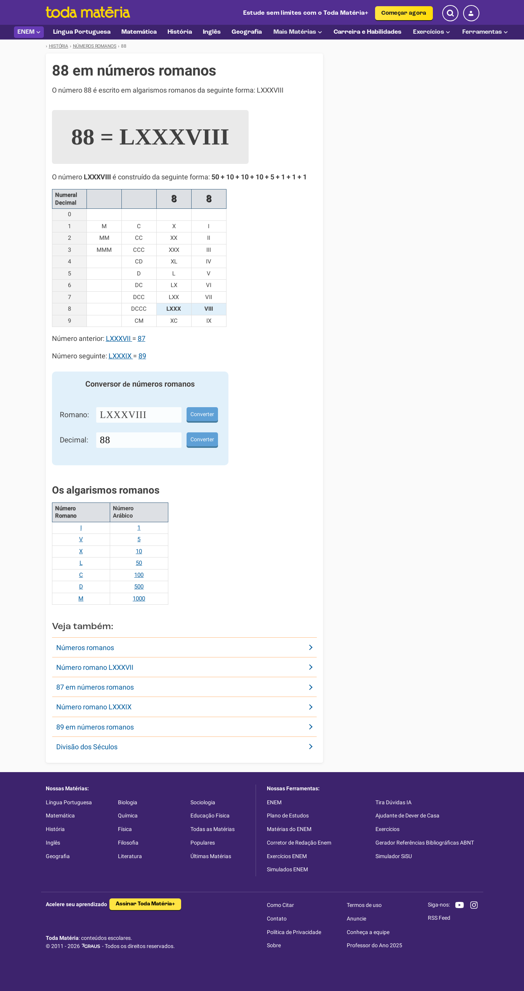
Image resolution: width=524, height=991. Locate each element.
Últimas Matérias (210, 856)
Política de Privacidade (294, 932)
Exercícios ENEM (287, 856)
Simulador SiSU (393, 856)
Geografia (58, 856)
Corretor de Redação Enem (299, 843)
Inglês (53, 843)
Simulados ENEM (287, 869)
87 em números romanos (95, 687)
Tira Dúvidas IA (393, 802)
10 (139, 551)
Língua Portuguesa (69, 802)
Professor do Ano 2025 (374, 945)
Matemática (60, 815)
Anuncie (356, 918)
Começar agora (404, 13)
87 (141, 338)
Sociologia (202, 802)
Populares (202, 843)
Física (125, 829)
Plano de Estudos (288, 815)
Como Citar (280, 905)
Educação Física (210, 815)
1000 (139, 598)
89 (142, 356)
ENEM (28, 32)
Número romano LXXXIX (93, 707)
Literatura (130, 856)
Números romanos (85, 647)
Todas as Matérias (212, 829)
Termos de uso (364, 905)
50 (139, 562)
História (55, 829)
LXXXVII (119, 338)
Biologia (127, 802)
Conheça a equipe (368, 932)
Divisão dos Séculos (87, 747)
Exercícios (431, 32)
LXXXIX (121, 356)
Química (128, 815)
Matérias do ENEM (289, 829)
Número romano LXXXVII (94, 667)
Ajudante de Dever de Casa (407, 815)
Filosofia (128, 843)
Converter (202, 414)
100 (139, 574)
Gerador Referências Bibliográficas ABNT (424, 843)
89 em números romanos (95, 727)
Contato (277, 918)
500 (139, 586)
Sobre (274, 945)
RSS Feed (439, 918)
